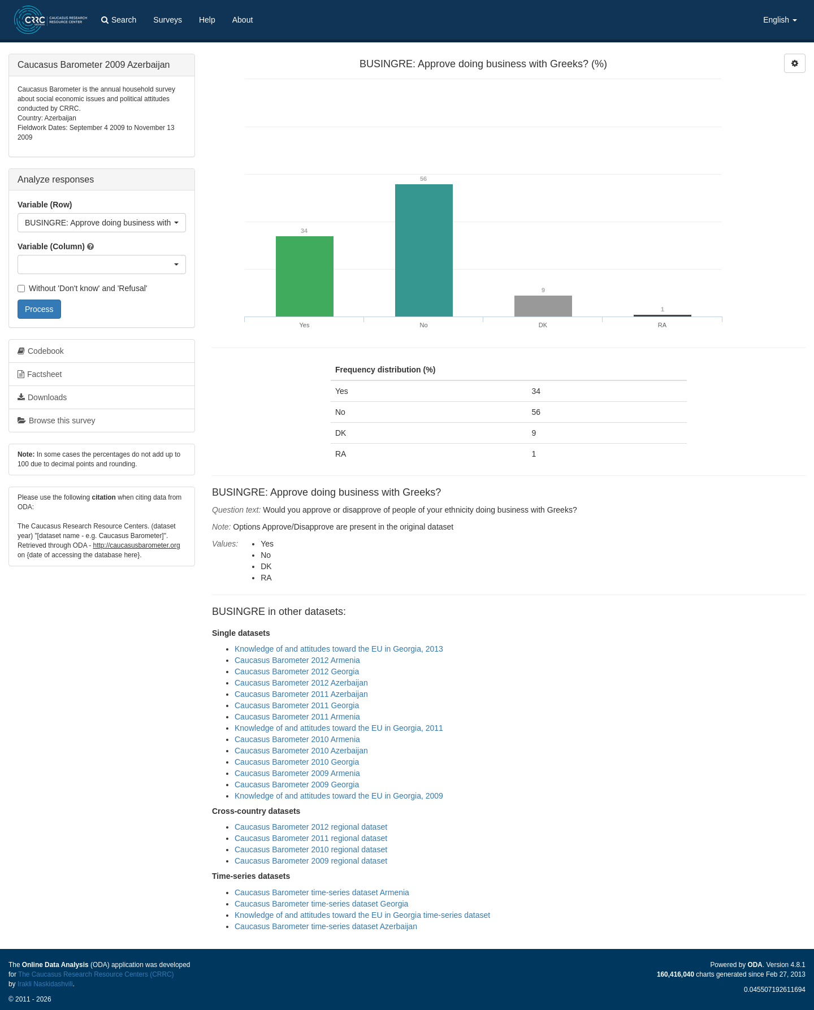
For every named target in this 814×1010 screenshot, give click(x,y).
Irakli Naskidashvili (45, 984)
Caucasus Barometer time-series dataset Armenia (322, 892)
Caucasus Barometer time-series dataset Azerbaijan (326, 926)
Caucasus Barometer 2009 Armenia (297, 773)
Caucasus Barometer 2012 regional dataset (311, 826)
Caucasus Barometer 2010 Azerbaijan (301, 750)
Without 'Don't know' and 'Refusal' (82, 288)
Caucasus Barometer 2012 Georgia (297, 671)
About (242, 19)
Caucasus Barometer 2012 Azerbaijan (301, 682)
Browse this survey (56, 420)
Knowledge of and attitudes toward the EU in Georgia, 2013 (339, 648)
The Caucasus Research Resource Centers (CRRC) (96, 974)
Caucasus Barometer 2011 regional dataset (311, 838)
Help (207, 19)
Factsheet (40, 374)
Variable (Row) (45, 204)
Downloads (42, 397)
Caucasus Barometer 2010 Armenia (297, 739)
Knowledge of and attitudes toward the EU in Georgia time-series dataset (362, 915)
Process (39, 309)
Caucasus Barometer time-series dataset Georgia (321, 903)
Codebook (41, 351)
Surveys (167, 19)
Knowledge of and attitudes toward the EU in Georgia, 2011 (339, 727)
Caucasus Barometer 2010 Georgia (297, 761)
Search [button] (118, 19)
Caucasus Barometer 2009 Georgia (297, 784)
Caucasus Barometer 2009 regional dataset (311, 860)
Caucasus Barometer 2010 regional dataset (311, 849)
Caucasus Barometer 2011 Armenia (297, 716)
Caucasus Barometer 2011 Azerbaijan (301, 694)
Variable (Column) (51, 246)
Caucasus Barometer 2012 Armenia (297, 660)
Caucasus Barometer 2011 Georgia (297, 705)
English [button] (780, 19)
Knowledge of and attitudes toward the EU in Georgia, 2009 (339, 795)
